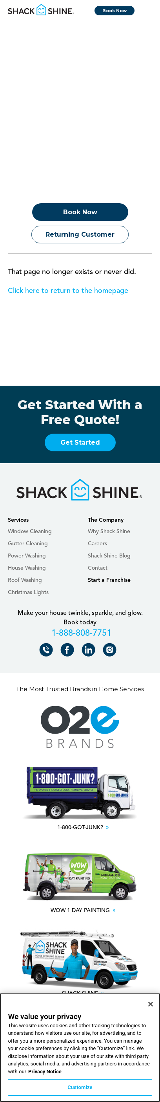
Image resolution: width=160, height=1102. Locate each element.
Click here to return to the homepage (68, 290)
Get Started (80, 442)
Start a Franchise (109, 580)
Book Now (114, 10)
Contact (97, 568)
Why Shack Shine (109, 531)
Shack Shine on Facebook (68, 651)
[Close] (150, 1004)
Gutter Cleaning (28, 543)
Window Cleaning (30, 531)
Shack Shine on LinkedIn (90, 651)
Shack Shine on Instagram (111, 651)
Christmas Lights (28, 592)
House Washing (27, 568)
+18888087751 (80, 634)
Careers (97, 543)
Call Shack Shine (47, 651)
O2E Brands (80, 727)
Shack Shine (41, 10)
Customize (79, 1087)
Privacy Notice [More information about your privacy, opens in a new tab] (45, 1071)
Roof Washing (25, 580)
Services (18, 520)
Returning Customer (80, 234)
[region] (80, 1047)
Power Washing (27, 556)
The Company (106, 520)
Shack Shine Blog (109, 556)
